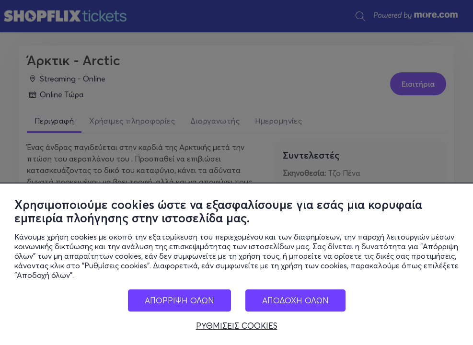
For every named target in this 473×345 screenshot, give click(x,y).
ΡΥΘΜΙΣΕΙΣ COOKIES (236, 326)
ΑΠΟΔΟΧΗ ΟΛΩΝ (295, 300)
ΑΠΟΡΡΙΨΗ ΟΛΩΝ (179, 300)
